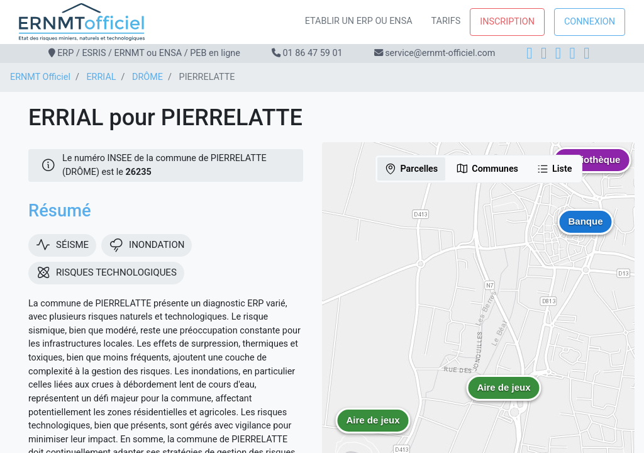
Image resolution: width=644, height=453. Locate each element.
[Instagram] (544, 53)
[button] (504, 397)
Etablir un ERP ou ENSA (359, 21)
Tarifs (446, 21)
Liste (554, 168)
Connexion (589, 21)
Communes (487, 168)
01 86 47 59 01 (312, 53)
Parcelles (411, 168)
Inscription (507, 21)
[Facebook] (529, 53)
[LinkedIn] (558, 53)
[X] (572, 53)
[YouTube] (586, 53)
